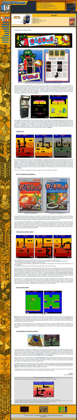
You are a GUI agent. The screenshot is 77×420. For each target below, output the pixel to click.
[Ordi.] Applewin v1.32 (45, 7)
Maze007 (18, 30)
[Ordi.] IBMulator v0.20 (45, 3)
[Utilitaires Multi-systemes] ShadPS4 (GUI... (49, 5)
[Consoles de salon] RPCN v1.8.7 (47, 2)
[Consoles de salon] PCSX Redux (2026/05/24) (49, 8)
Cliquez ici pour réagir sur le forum (55, 415)
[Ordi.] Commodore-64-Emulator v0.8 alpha (49, 6)
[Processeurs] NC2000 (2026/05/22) (47, 4)
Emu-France (58, 1)
